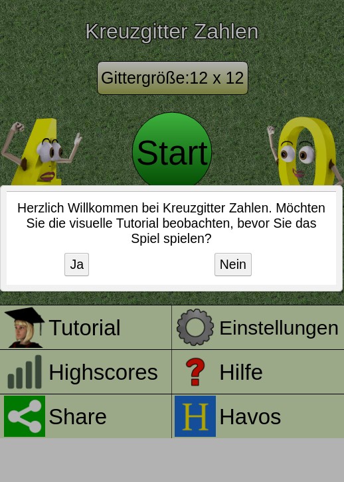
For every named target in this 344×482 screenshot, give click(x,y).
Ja (77, 264)
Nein (233, 264)
